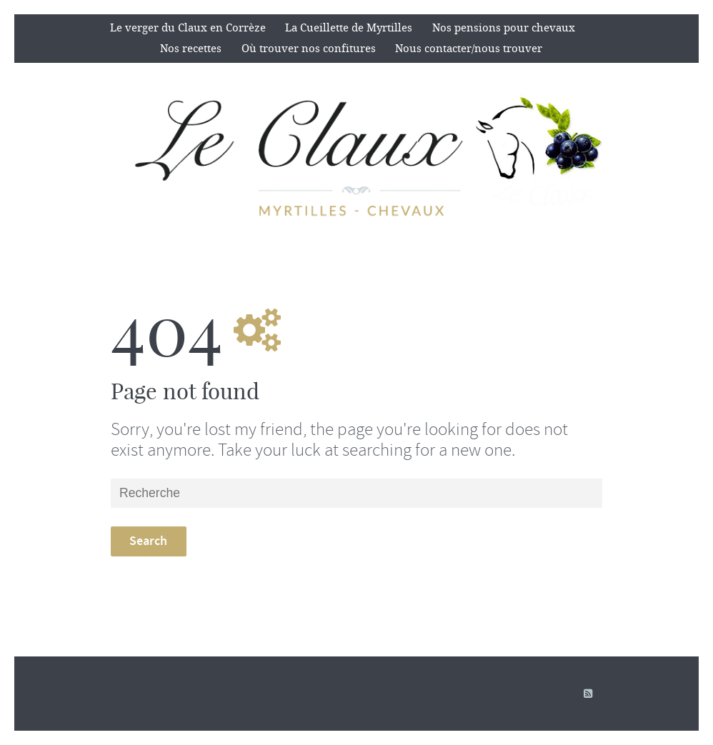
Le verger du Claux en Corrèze (188, 27)
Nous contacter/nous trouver (468, 48)
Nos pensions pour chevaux (503, 27)
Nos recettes (190, 48)
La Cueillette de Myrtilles (348, 27)
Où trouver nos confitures (308, 48)
